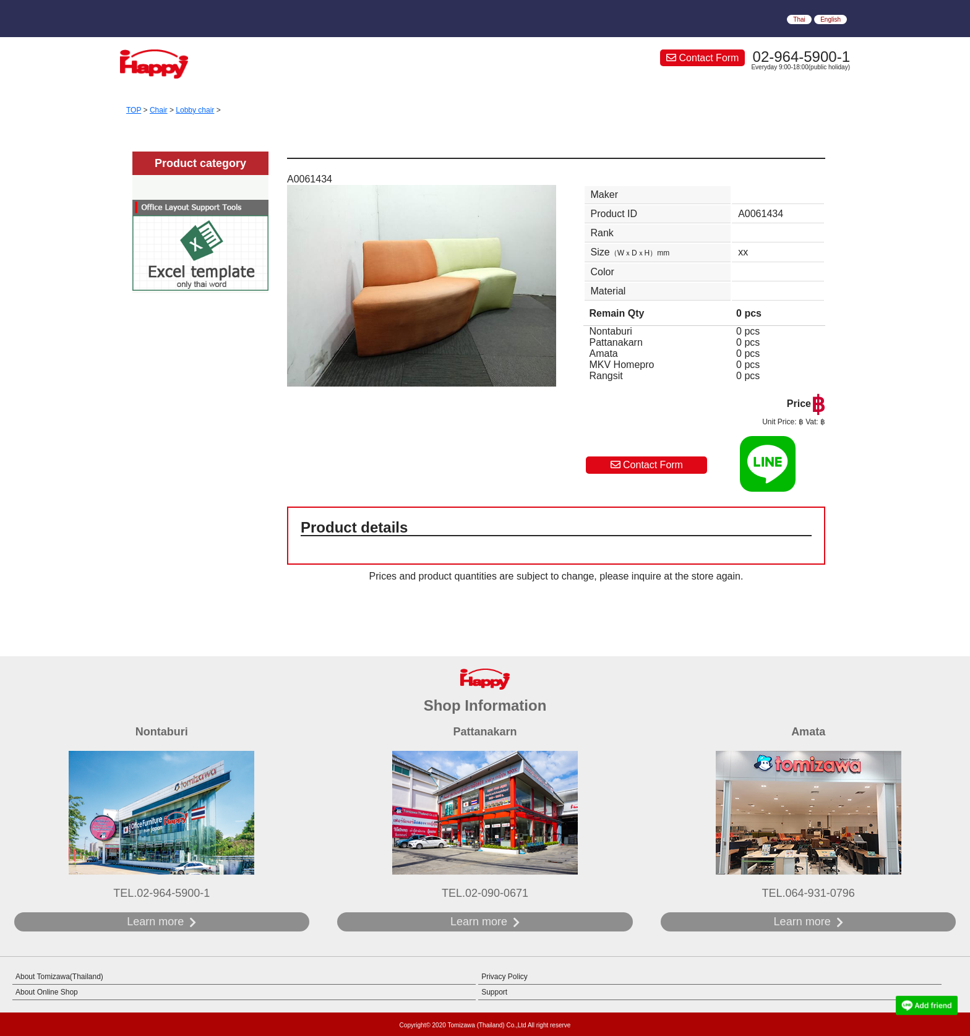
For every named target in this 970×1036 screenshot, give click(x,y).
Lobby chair (195, 110)
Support (494, 992)
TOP (133, 110)
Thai (799, 19)
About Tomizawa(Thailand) (59, 976)
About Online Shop (46, 992)
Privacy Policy (504, 976)
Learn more (155, 921)
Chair (159, 110)
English (830, 19)
